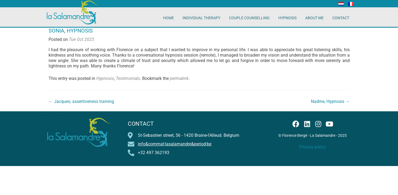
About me (314, 18)
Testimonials (128, 78)
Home (168, 18)
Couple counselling (249, 18)
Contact (340, 18)
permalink (179, 78)
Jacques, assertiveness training (81, 101)
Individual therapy (201, 18)
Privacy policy (312, 147)
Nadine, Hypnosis (330, 101)
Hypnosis (287, 18)
